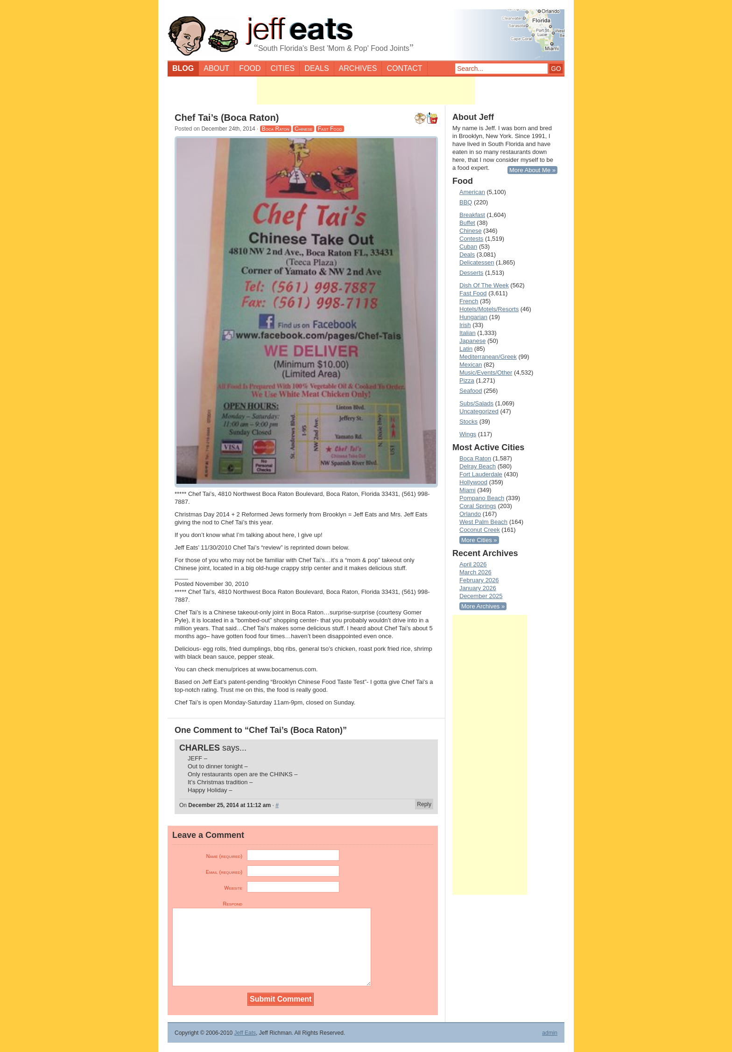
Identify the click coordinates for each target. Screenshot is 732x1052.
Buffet (467, 222)
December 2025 (481, 595)
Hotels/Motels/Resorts (489, 309)
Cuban (468, 246)
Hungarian (473, 317)
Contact (404, 68)
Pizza (466, 380)
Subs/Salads (476, 403)
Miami (467, 490)
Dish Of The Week (484, 285)
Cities (283, 68)
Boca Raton (275, 128)
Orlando (470, 513)
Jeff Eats (245, 1033)
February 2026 (479, 580)
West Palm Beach (483, 521)
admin (549, 1033)
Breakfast (472, 214)
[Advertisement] (366, 91)
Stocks (468, 421)
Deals (316, 68)
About (216, 68)
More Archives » (483, 606)
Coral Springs (477, 505)
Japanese (472, 340)
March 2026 (475, 572)
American (472, 191)
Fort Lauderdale (480, 474)
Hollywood (473, 482)
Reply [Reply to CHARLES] (424, 804)
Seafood (470, 390)
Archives (358, 68)
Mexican (470, 364)
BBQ (465, 202)
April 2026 (473, 564)
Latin (465, 348)
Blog (183, 68)
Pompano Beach (481, 498)
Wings (467, 434)
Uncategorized (479, 411)
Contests (471, 238)
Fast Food (330, 128)
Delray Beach (477, 466)
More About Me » (532, 170)
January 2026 (477, 588)
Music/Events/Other (485, 372)
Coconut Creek (479, 529)
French (468, 301)
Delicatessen (476, 262)
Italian (467, 332)
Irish (465, 324)
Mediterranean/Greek (488, 356)
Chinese (303, 128)
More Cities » (479, 539)
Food (249, 68)
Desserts (471, 272)
